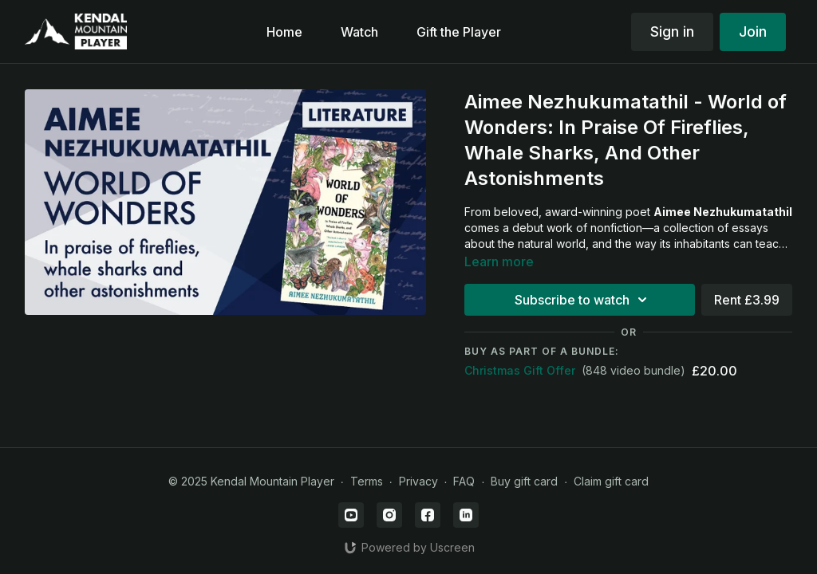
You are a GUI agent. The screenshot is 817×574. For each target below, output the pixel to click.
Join (753, 31)
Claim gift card (611, 481)
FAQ (464, 481)
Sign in (672, 31)
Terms (366, 481)
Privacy (418, 481)
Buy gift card (524, 481)
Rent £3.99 (747, 300)
